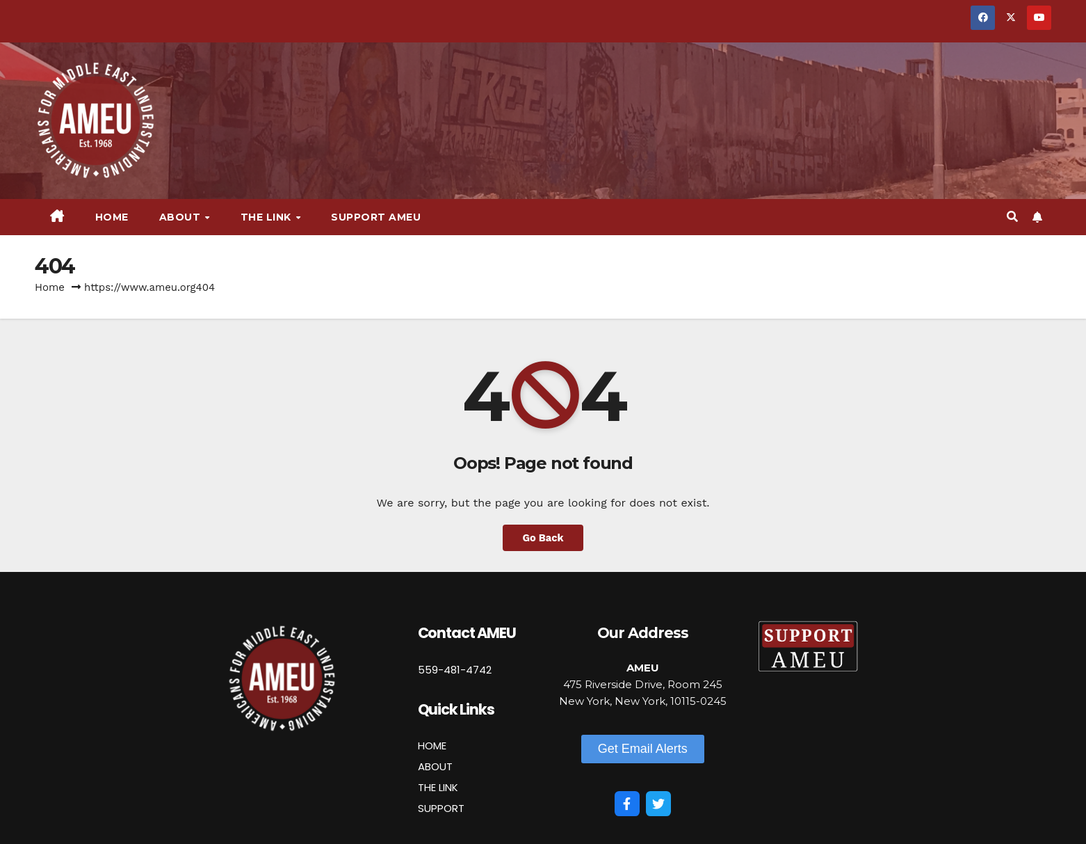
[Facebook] (627, 803)
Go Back (543, 537)
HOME (432, 745)
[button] (1012, 216)
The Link (268, 217)
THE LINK (438, 787)
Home (112, 217)
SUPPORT (441, 808)
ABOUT (435, 766)
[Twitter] (658, 803)
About (181, 217)
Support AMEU (376, 217)
